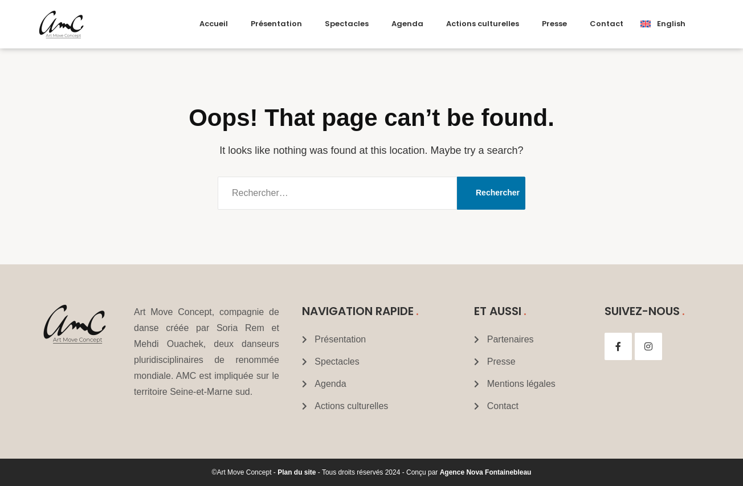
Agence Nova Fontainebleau (486, 472)
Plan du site (296, 472)
